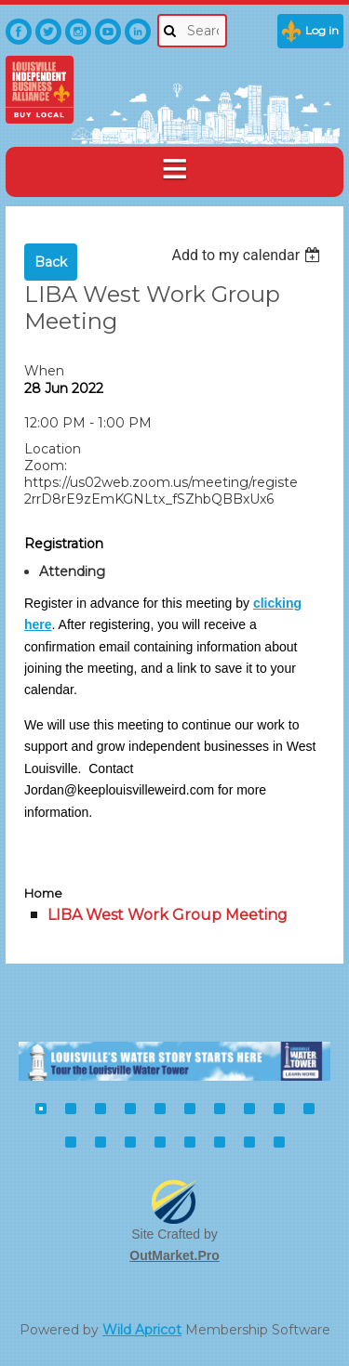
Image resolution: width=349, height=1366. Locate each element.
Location (52, 448)
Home (43, 893)
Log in (322, 30)
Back (50, 262)
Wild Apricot (141, 1329)
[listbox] (248, 255)
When (44, 370)
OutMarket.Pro (174, 1255)
